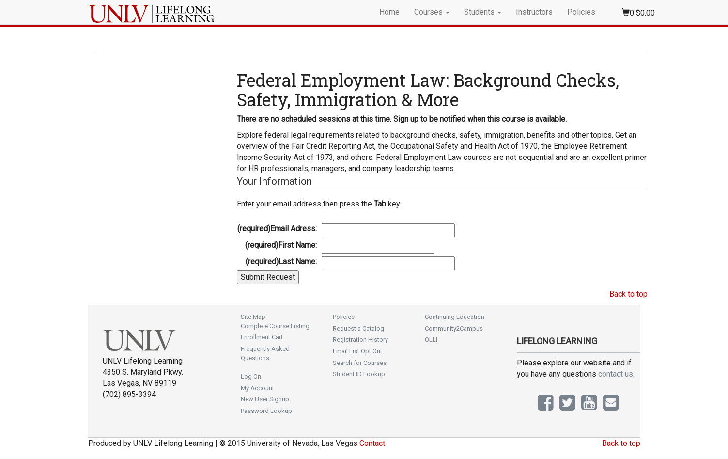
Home (389, 11)
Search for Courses (360, 362)
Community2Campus (454, 328)
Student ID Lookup (359, 374)
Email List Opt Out (357, 351)
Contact (372, 443)
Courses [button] (431, 11)
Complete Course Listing (275, 326)
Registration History (360, 339)
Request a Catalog (358, 328)
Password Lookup (266, 410)
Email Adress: (277, 228)
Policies (581, 11)
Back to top (628, 294)
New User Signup (265, 399)
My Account (257, 388)
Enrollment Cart (262, 337)
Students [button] (482, 11)
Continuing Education (454, 316)
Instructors (534, 11)
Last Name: (281, 261)
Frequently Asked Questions (265, 353)
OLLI (431, 339)
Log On (251, 376)
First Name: (281, 245)
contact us (615, 374)
